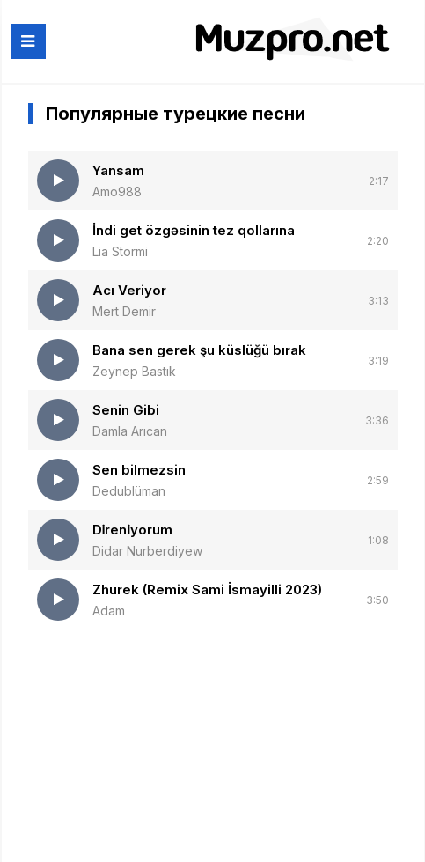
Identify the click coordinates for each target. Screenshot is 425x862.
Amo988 (117, 191)
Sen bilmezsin (139, 469)
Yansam (118, 170)
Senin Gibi (125, 410)
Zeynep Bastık (134, 371)
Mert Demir (124, 311)
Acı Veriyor (129, 290)
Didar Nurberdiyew (147, 550)
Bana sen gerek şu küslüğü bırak (199, 350)
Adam (108, 610)
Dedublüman (128, 490)
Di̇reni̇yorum (132, 529)
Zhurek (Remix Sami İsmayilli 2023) (207, 589)
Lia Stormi (120, 251)
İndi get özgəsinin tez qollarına (193, 230)
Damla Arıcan (129, 431)
